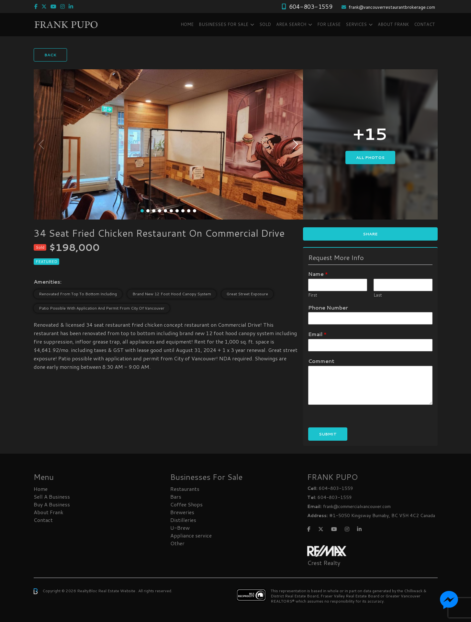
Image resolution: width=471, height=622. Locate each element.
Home (187, 24)
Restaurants (184, 488)
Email (317, 334)
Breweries (182, 512)
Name (318, 274)
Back (50, 55)
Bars (175, 496)
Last (378, 295)
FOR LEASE (329, 24)
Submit (328, 434)
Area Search (291, 24)
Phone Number (328, 307)
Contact (424, 24)
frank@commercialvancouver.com (357, 506)
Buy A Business (52, 504)
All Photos (370, 157)
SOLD (265, 24)
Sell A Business (52, 496)
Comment (321, 361)
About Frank (393, 24)
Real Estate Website (117, 591)
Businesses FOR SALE (223, 24)
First (312, 295)
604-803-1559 (310, 6)
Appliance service (191, 535)
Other (177, 543)
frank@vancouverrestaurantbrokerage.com (392, 7)
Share (370, 234)
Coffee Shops (186, 504)
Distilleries (183, 520)
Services (356, 24)
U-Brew (180, 527)
